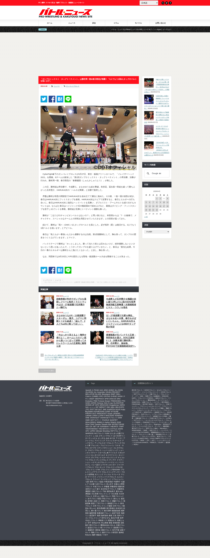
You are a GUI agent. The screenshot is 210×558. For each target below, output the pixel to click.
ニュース (71, 23)
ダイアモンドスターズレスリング (104, 458)
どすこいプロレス (106, 436)
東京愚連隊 (101, 508)
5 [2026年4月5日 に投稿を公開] (146, 202)
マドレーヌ (116, 474)
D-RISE (114, 396)
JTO (87, 409)
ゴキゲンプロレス (95, 450)
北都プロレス (96, 491)
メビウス (156, 402)
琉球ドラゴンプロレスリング (141, 416)
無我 (98, 516)
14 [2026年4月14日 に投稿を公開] (153, 206)
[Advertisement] (105, 54)
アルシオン (95, 445)
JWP (104, 409)
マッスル (107, 474)
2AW (141, 396)
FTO (123, 401)
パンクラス (164, 430)
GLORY (160, 442)
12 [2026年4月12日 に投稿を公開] (146, 206)
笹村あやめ (96, 523)
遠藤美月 (91, 530)
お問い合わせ (160, 23)
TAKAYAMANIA (91, 429)
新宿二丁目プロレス (99, 503)
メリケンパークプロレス (106, 477)
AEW (106, 390)
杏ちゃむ (92, 508)
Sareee (98, 424)
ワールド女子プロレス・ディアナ (149, 426)
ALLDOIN (89, 392)
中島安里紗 (108, 482)
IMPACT (102, 407)
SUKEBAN (104, 427)
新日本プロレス (137, 390)
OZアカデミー (96, 420)
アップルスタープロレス (104, 443)
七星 (87, 482)
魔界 (94, 535)
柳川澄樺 (107, 511)
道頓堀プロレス (159, 412)
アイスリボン (163, 422)
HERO (122, 405)
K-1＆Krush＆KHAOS (141, 442)
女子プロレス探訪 (95, 499)
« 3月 (146, 217)
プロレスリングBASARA (110, 470)
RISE (119, 422)
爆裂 (110, 516)
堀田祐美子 (111, 491)
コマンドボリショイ (105, 448)
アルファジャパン (107, 445)
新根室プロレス (113, 503)
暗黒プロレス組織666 (152, 396)
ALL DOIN (119, 390)
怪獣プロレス (106, 501)
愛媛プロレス (117, 501)
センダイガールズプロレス (154, 420)
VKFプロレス (115, 431)
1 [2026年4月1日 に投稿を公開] (156, 198)
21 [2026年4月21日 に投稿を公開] (153, 210)
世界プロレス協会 (97, 482)
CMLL (118, 394)
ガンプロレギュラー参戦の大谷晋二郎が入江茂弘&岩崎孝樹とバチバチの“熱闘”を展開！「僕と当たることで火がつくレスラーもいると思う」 (64, 357)
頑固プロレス (146, 402)
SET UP (96, 427)
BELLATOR (90, 394)
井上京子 (109, 484)
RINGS (113, 422)
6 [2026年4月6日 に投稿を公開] (149, 202)
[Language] (149, 2)
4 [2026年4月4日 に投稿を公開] (167, 198)
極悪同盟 (92, 513)
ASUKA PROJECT (113, 392)
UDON (120, 429)
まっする (101, 438)
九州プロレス (100, 484)
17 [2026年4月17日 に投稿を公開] (164, 206)
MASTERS (110, 416)
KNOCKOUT (102, 413)
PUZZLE (105, 420)
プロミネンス (100, 467)
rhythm (107, 422)
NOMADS (119, 416)
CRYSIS (107, 396)
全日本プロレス (149, 390)
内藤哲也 (120, 489)
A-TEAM (95, 390)
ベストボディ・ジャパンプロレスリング (145, 392)
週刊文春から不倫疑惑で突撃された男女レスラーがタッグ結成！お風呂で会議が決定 (156, 117)
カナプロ (92, 448)
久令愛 (92, 484)
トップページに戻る (47, 370)
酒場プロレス (106, 530)
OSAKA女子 (95, 418)
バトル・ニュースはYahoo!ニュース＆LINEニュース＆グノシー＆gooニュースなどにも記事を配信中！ (153, 29)
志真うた (96, 501)
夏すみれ (119, 491)
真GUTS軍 (115, 518)
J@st (112, 407)
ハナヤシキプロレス (99, 462)
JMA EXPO (119, 407)
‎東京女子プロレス (138, 428)
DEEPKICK (99, 399)
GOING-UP (89, 405)
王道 (114, 516)
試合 (94, 23)
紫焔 (110, 523)
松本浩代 (119, 508)
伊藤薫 (106, 487)
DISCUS (112, 399)
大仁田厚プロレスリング (100, 494)
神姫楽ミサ (102, 520)
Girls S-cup (108, 403)
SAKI (92, 424)
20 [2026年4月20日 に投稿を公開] (150, 210)
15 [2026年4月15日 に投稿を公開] (157, 206)
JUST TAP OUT (95, 409)
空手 (89, 523)
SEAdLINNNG (136, 430)
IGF (97, 407)
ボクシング (99, 474)
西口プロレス (94, 525)
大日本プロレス (166, 392)
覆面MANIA (105, 525)
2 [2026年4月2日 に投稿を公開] (160, 198)
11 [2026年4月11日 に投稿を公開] (167, 202)
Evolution (89, 401)
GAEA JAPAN (90, 403)
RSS (163, 3)
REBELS (100, 422)
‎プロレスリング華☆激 (145, 434)
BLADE (98, 394)
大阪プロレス (105, 496)
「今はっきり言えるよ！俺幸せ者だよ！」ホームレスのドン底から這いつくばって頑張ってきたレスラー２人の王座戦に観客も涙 (71, 340)
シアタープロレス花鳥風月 (161, 414)
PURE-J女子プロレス (157, 418)
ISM (108, 407)
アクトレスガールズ (113, 441)
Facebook (170, 3)
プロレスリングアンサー (111, 472)
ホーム (49, 23)
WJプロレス (99, 433)
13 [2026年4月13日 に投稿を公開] (150, 206)
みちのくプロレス (163, 390)
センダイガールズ (98, 455)
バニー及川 (95, 465)
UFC (87, 431)
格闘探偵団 (116, 511)
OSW (120, 418)
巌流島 (168, 442)
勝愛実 (88, 491)
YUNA (106, 433)
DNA (119, 399)
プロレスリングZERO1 (145, 398)
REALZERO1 (90, 422)
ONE (87, 418)
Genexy (100, 403)
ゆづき (112, 438)
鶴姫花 (99, 535)
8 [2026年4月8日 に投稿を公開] (156, 202)
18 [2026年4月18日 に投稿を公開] (167, 206)
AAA (101, 390)
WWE (145, 430)
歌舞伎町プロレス (104, 513)
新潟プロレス (161, 436)
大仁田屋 (114, 494)
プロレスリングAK (92, 470)
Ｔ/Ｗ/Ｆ (105, 535)
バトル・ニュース (102, 543)
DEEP (91, 399)
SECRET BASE (118, 424)
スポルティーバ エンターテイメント (149, 410)
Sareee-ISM (106, 424)
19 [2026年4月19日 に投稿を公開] (146, 210)
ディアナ (112, 460)
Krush (110, 413)
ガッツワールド (163, 400)
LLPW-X (101, 416)
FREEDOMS (116, 401)
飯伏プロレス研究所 (110, 532)
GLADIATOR (118, 403)
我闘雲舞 (166, 426)
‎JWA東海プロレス (161, 434)
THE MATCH (103, 429)
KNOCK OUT (90, 413)
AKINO (111, 390)
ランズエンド (105, 479)
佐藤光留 (120, 487)
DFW (107, 399)
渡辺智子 (92, 516)
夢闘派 (88, 494)
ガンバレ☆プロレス (72, 86)
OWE (87, 420)
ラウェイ (96, 479)
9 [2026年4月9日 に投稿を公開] (160, 202)
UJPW (92, 431)
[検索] (156, 173)
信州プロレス (153, 430)
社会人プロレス (91, 520)
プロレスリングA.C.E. (114, 467)
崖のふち (116, 499)
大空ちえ (96, 496)
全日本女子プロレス (108, 489)
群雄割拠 (116, 523)
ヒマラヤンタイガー (108, 465)
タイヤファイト (112, 455)
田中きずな (106, 518)
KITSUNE (115, 411)
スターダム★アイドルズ (107, 453)
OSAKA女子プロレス (108, 418)
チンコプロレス (102, 460)
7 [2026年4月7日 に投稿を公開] (153, 202)
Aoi (95, 392)
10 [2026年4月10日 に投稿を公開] (164, 202)
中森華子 (117, 482)
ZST (148, 440)
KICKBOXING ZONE (101, 411)
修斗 (98, 489)
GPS (97, 405)
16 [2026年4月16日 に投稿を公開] (160, 206)
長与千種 (115, 530)
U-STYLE (113, 429)
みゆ (107, 438)
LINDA (95, 416)
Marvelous (163, 428)
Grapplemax (114, 405)
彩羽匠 (90, 501)
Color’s (88, 396)
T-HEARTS (113, 427)
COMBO (95, 396)
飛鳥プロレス (96, 532)
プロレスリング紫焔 (157, 408)
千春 (104, 491)
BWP (113, 394)
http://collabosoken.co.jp (54, 405)
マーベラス (92, 477)
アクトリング (100, 441)
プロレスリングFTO (148, 436)
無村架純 (104, 516)
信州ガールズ (90, 489)
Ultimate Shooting (102, 431)
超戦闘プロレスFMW (160, 416)
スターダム (148, 424)
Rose (87, 424)
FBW (95, 401)
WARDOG (89, 433)
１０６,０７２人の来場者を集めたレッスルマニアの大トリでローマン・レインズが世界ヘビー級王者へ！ (156, 131)
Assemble (101, 392)
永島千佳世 (116, 513)
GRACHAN (104, 405)
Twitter (166, 3)
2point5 (88, 390)
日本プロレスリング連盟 (102, 506)
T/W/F (121, 427)
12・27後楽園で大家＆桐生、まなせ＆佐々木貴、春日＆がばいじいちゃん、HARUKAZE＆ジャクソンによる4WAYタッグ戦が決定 (121, 321)
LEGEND (116, 413)
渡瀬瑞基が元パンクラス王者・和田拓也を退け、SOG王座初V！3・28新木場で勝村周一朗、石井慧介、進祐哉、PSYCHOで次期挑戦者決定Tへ (121, 340)
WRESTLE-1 (148, 412)
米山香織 (104, 523)
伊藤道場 (113, 487)
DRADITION (136, 402)
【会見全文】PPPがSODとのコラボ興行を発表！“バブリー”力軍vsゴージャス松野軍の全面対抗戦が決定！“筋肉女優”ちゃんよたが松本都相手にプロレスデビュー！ (114, 357)
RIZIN (136, 444)
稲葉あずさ (112, 520)
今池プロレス (98, 487)
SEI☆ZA (88, 427)
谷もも (112, 525)
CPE (101, 396)
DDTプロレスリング (140, 394)
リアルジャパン (118, 479)
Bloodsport (106, 394)
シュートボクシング (110, 450)
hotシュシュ (90, 407)
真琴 (121, 518)
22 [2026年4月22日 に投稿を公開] (157, 210)
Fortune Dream (104, 401)
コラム (116, 23)
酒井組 (97, 530)
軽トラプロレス (106, 528)
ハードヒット (112, 462)
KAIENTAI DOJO (113, 409)
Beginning (157, 424)
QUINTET (114, 420)
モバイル (138, 23)
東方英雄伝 (110, 508)
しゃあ (95, 436)
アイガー (119, 438)
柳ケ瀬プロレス (97, 511)
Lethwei (88, 416)
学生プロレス (107, 499)
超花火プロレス (94, 528)
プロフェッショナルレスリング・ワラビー (154, 406)
